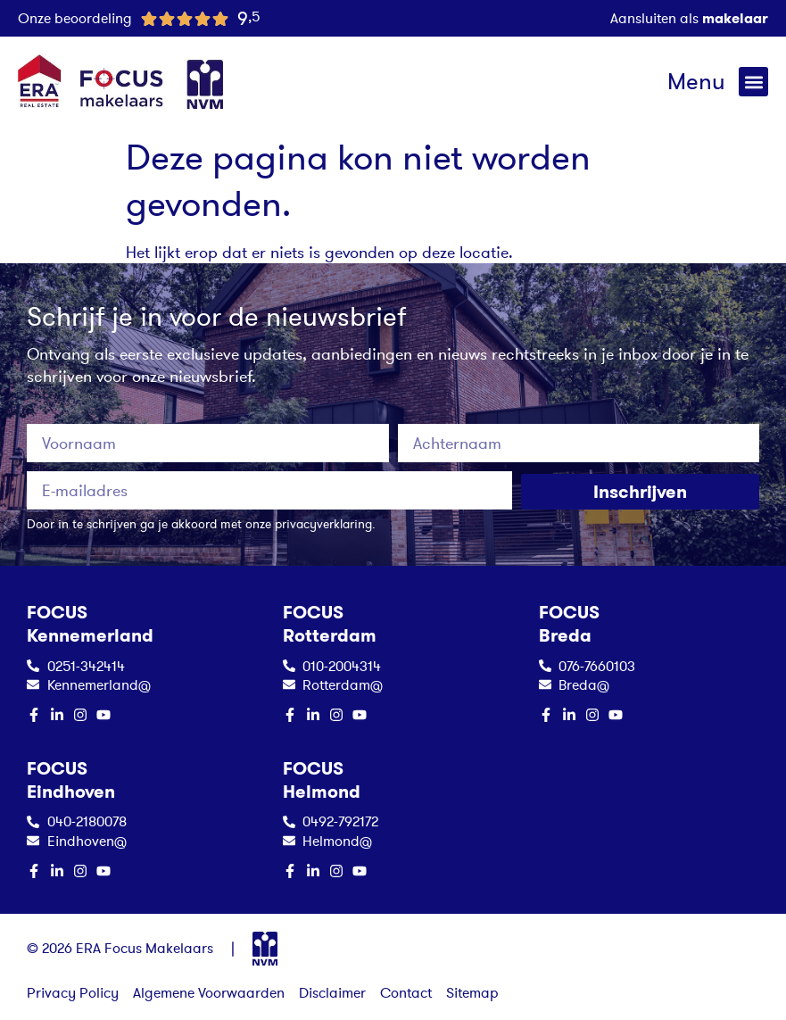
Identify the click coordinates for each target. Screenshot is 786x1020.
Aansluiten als (689, 18)
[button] (753, 81)
